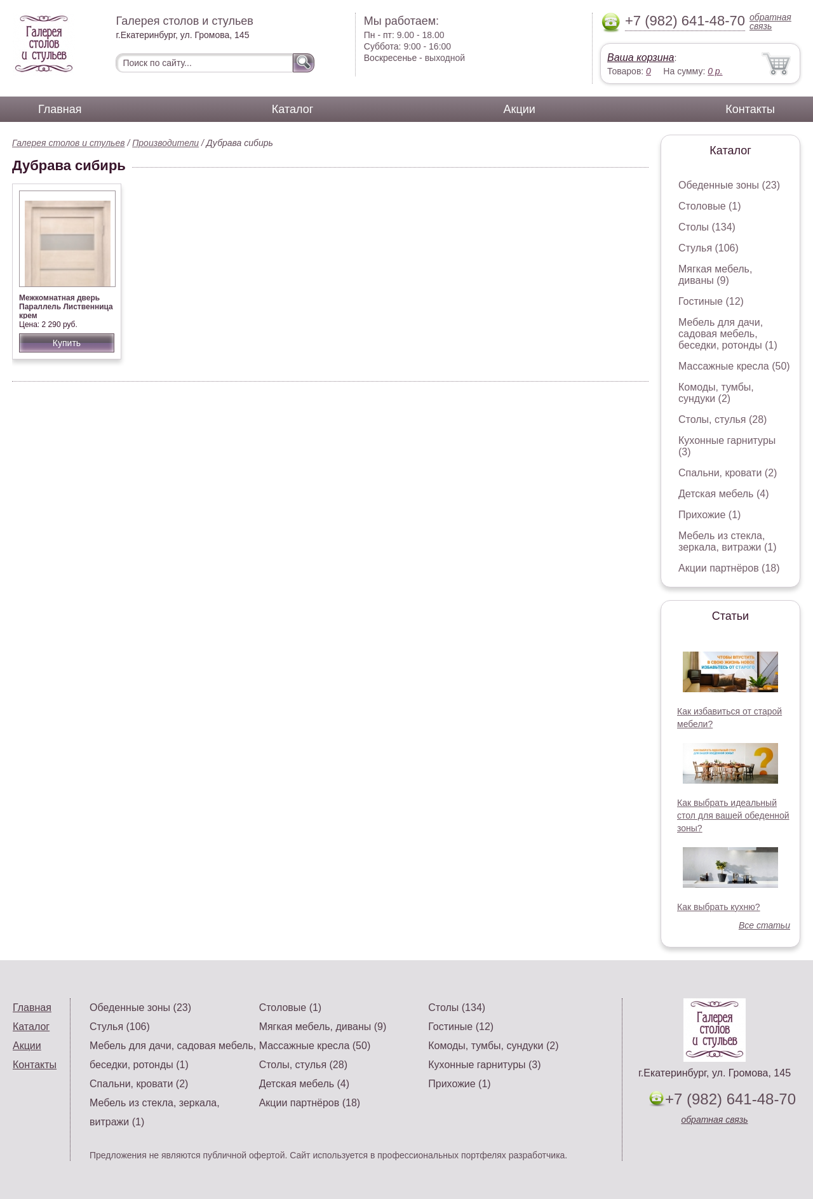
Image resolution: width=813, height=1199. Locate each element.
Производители (165, 143)
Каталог (292, 109)
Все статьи (764, 925)
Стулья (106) (708, 248)
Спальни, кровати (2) (727, 472)
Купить (67, 343)
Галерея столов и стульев (68, 143)
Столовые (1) (709, 206)
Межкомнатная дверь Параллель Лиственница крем (66, 306)
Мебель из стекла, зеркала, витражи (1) (727, 541)
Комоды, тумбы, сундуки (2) (716, 393)
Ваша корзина (640, 57)
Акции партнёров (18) (729, 568)
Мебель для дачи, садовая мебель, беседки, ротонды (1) (727, 334)
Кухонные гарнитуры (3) (484, 1064)
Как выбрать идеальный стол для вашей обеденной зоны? (733, 815)
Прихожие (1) (709, 514)
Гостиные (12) (711, 301)
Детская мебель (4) (723, 493)
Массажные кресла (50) (734, 366)
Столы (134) (707, 227)
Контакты (750, 109)
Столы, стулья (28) (722, 419)
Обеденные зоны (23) (729, 185)
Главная (60, 109)
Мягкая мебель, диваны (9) (715, 275)
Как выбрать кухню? (718, 907)
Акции (519, 109)
